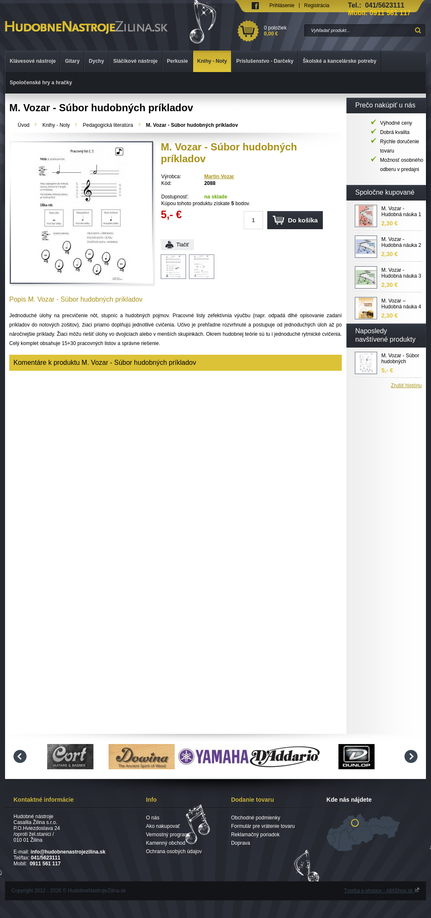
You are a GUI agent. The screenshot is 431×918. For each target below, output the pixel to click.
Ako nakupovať (163, 826)
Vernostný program (167, 835)
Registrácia (317, 5)
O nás (153, 818)
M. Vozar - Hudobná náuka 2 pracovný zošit (401, 242)
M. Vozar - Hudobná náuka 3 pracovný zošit (401, 273)
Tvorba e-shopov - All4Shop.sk (382, 891)
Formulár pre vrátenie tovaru (263, 826)
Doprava (240, 843)
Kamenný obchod (165, 843)
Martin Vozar (219, 176)
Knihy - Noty (56, 125)
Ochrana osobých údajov (174, 851)
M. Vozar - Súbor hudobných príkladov (400, 359)
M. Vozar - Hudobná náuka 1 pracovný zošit (401, 212)
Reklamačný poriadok (255, 835)
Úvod (23, 125)
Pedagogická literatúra (108, 125)
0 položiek (282, 31)
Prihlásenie (281, 5)
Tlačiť (182, 245)
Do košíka (303, 220)
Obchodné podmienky (255, 818)
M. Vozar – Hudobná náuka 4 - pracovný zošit (401, 304)
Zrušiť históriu (406, 385)
